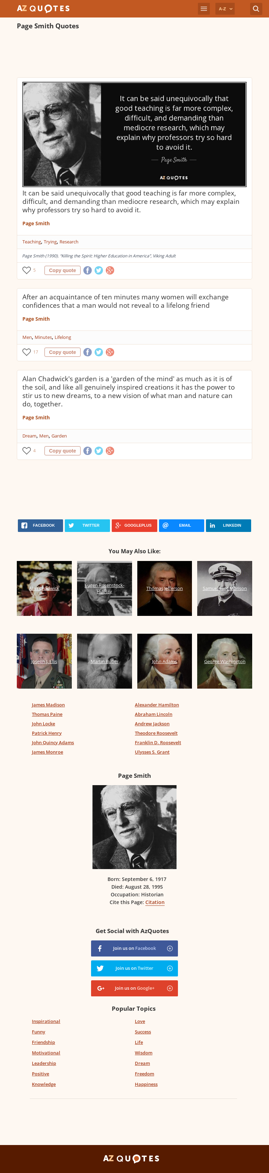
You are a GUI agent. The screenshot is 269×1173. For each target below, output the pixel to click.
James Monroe (47, 752)
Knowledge (44, 1084)
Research (69, 242)
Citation (155, 902)
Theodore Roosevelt (156, 733)
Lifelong (63, 337)
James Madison (48, 705)
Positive (40, 1074)
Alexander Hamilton (157, 705)
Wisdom (143, 1053)
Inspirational (46, 1021)
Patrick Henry (47, 733)
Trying (50, 242)
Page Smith (36, 223)
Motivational (46, 1053)
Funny (38, 1032)
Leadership (44, 1063)
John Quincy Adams (53, 742)
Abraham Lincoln (153, 714)
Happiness (146, 1084)
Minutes (43, 337)
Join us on (134, 948)
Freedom (144, 1074)
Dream (29, 436)
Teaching (31, 242)
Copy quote (62, 270)
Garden (59, 436)
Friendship (43, 1042)
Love (140, 1021)
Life (139, 1042)
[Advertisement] (134, 55)
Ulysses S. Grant (152, 752)
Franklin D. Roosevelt (158, 742)
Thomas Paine (47, 714)
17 (35, 352)
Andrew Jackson (152, 723)
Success (143, 1032)
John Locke (43, 723)
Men (27, 337)
